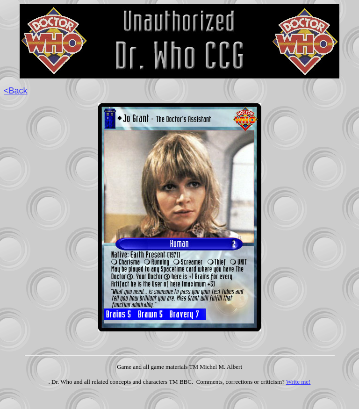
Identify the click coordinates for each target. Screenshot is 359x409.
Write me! (298, 381)
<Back (16, 90)
